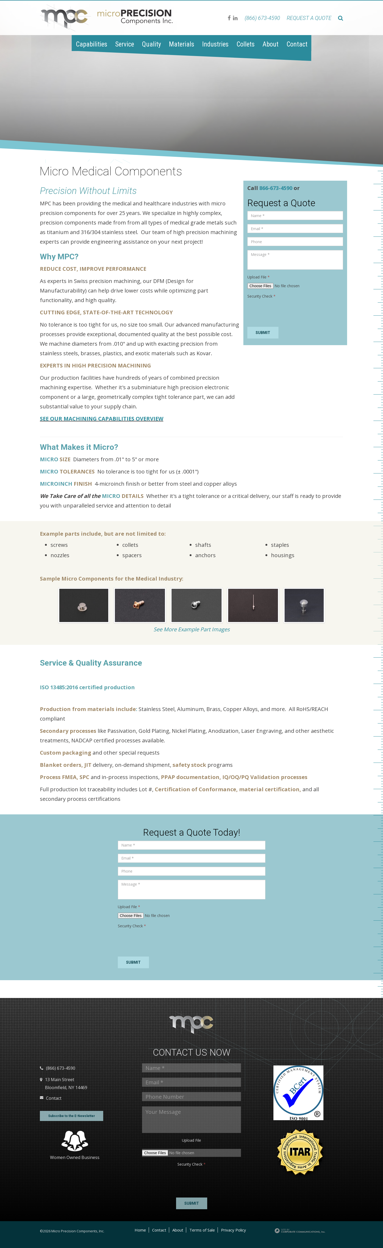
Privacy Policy (233, 1230)
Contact (296, 44)
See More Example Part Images (191, 629)
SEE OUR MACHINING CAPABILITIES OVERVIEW (101, 418)
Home (140, 1230)
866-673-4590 (276, 188)
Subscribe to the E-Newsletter (71, 1116)
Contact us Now (191, 1052)
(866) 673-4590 (262, 18)
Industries (215, 44)
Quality (151, 44)
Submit (263, 333)
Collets (245, 44)
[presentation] (287, 312)
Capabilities (91, 44)
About (270, 44)
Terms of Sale (202, 1230)
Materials (181, 44)
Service (124, 44)
